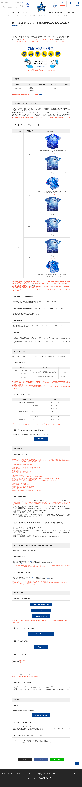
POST (24, 759)
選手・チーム (11, 15)
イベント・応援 (58, 12)
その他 (78, 15)
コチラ (40, 94)
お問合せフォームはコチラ (41, 715)
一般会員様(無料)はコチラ (41, 616)
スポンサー (53, 15)
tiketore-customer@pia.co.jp (19, 563)
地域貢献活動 (17, 773)
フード (59, 15)
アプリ (65, 15)
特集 (73, 12)
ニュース (51, 12)
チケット (28, 12)
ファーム (22, 12)
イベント (25, 15)
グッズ (40, 15)
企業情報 (4, 773)
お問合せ (41, 774)
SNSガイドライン (76, 773)
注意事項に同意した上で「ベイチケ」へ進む (41, 634)
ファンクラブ (67, 12)
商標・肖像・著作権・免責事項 (50, 773)
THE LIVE (71, 15)
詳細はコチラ (41, 438)
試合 (13, 12)
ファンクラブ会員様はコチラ (41, 610)
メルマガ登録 (38, 773)
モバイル (31, 773)
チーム (17, 12)
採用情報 (10, 773)
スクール (25, 773)
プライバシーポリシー (64, 773)
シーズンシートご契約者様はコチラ (41, 604)
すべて (4, 15)
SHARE (41, 759)
